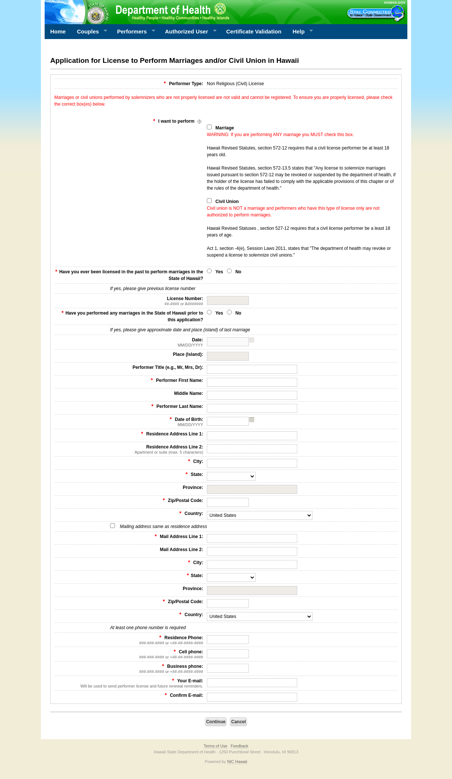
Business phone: (128, 668)
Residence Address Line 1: (172, 434)
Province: (193, 487)
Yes (219, 271)
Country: (191, 513)
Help (300, 31)
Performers (134, 31)
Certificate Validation (253, 31)
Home (58, 31)
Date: (128, 342)
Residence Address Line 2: (128, 449)
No (238, 271)
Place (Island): (188, 354)
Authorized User (187, 31)
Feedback (239, 746)
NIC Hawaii (237, 761)
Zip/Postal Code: (183, 500)
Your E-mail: (128, 683)
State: (194, 474)
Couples (89, 31)
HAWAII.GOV (394, 2)
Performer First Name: (177, 380)
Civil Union (227, 201)
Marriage (224, 128)
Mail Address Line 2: (181, 549)
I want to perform (178, 121)
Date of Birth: (128, 421)
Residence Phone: (128, 640)
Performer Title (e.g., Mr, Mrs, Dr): (167, 367)
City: (195, 461)
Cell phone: (128, 654)
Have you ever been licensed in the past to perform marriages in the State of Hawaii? (129, 274)
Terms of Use (215, 746)
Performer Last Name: (177, 406)
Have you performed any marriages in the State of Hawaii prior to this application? (132, 316)
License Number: (128, 301)
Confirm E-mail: (184, 695)
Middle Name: (188, 393)
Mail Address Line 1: (179, 536)
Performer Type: (183, 83)
